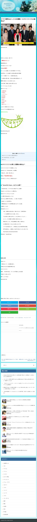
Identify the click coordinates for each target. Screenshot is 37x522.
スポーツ (5, 484)
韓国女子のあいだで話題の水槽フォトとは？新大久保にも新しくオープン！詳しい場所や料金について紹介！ (19, 388)
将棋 (4, 503)
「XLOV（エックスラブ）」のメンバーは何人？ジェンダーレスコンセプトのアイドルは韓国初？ (19, 384)
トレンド (5, 490)
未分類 (5, 506)
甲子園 (5, 511)
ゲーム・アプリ (7, 482)
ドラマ (30, 317)
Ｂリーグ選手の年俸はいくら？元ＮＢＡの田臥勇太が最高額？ (19, 399)
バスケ (5, 495)
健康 (4, 501)
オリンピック (6, 479)
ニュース (5, 492)
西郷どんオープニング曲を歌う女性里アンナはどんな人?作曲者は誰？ (20, 433)
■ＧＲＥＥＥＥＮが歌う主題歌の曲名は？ (10, 155)
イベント (5, 471)
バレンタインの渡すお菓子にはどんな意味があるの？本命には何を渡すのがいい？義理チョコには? (19, 380)
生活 (4, 509)
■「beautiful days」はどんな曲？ (8, 157)
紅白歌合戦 (6, 514)
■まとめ (4, 159)
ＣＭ (4, 465)
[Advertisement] (10, 53)
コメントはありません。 (20, 317)
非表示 (23, 153)
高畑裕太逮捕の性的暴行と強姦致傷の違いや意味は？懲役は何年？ (20, 427)
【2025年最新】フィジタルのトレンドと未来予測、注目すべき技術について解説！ (19, 392)
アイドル (5, 468)
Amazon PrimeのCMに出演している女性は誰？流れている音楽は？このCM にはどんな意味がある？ (19, 376)
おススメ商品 (6, 476)
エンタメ (26, 317)
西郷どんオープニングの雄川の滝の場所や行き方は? (17, 450)
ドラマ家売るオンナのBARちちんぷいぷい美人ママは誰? (18, 416)
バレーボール (6, 498)
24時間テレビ (6, 463)
